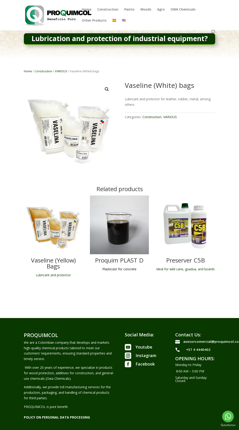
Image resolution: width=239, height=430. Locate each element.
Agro (161, 9)
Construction (107, 9)
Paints (129, 9)
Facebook (145, 364)
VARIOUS (61, 71)
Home (86, 9)
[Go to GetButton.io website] (228, 425)
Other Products (94, 20)
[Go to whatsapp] (228, 416)
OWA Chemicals (183, 9)
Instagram (146, 355)
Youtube (144, 347)
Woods (145, 9)
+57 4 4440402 (198, 349)
